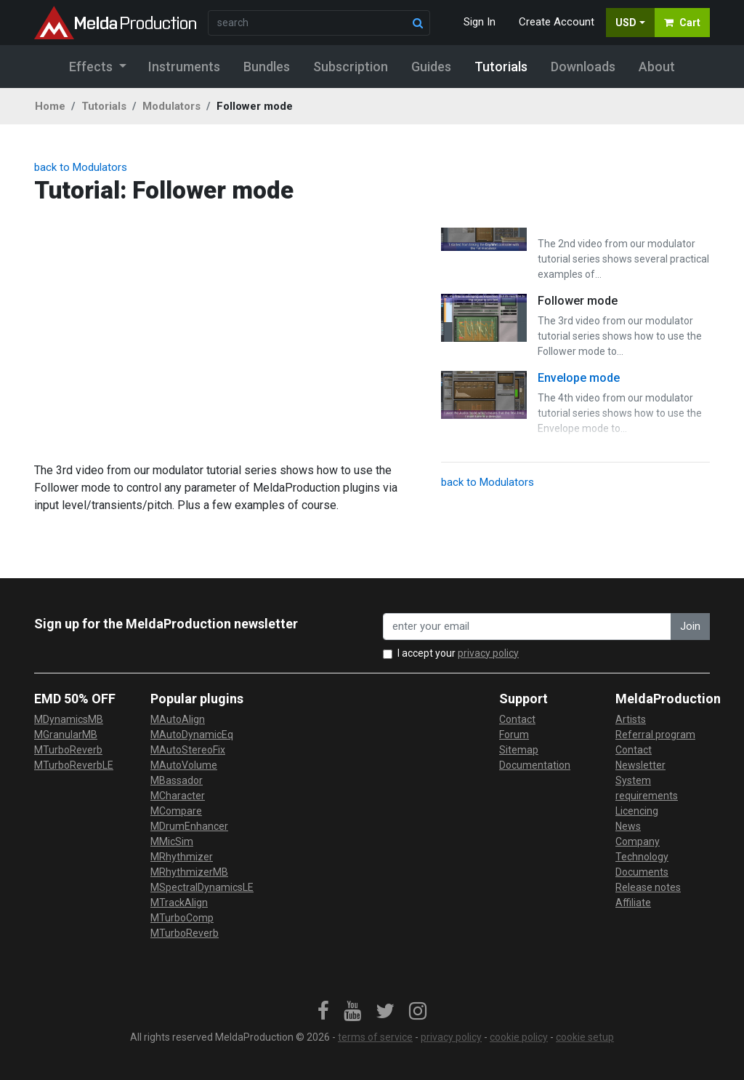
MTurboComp (182, 918)
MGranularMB (65, 734)
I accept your (458, 653)
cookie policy (519, 1037)
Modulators (171, 106)
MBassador (176, 780)
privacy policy (488, 653)
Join (690, 626)
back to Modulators (80, 167)
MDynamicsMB (68, 719)
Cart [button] (682, 22)
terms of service (375, 1037)
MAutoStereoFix (187, 750)
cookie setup (585, 1037)
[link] (323, 1011)
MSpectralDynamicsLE (202, 887)
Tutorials (103, 106)
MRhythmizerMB (189, 872)
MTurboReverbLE (73, 765)
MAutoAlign (177, 719)
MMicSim (171, 841)
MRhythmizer (181, 857)
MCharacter (177, 795)
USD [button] (625, 22)
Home (50, 106)
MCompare (176, 811)
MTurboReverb (68, 750)
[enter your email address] (527, 626)
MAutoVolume (183, 765)
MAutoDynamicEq (191, 734)
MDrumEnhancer (189, 826)
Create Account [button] (556, 21)
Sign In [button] (480, 21)
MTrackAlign (179, 902)
